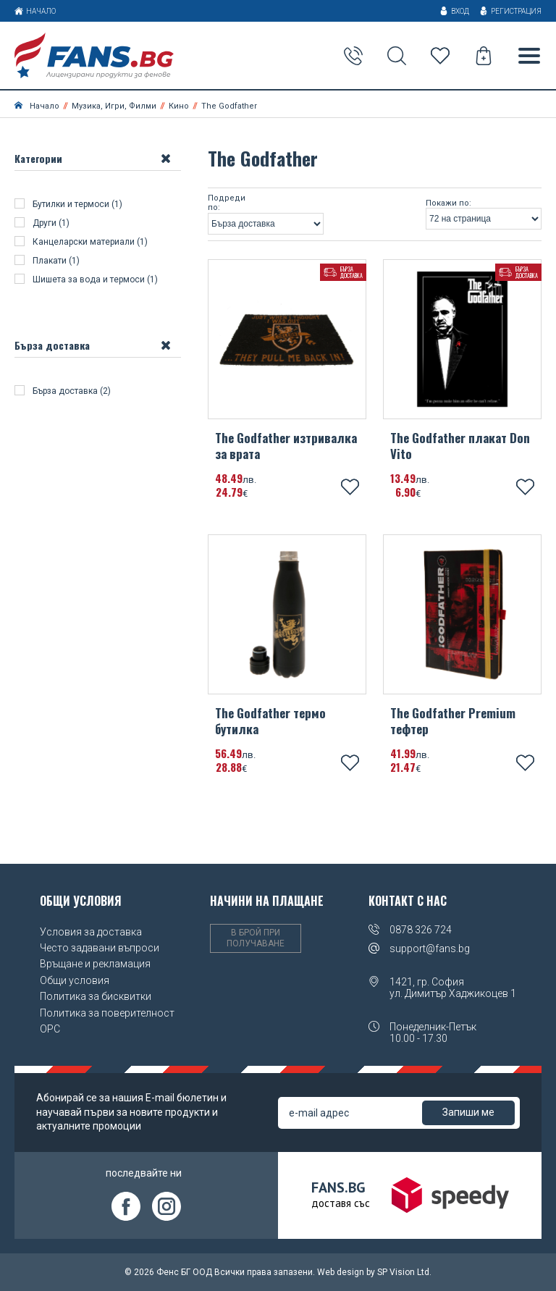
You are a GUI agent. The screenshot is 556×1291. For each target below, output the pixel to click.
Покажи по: (448, 203)
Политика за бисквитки (95, 996)
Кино (179, 106)
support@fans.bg (429, 948)
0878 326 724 (420, 929)
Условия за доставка (91, 932)
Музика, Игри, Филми (114, 106)
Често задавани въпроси (99, 948)
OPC (50, 1029)
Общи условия (74, 980)
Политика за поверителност (107, 1013)
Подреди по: (226, 203)
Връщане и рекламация (95, 964)
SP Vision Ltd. (404, 1272)
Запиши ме (468, 1112)
